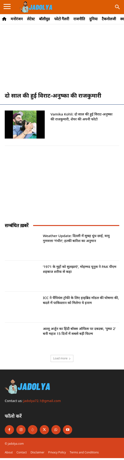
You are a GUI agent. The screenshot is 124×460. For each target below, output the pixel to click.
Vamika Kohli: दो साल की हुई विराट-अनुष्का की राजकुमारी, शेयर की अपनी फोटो (82, 116)
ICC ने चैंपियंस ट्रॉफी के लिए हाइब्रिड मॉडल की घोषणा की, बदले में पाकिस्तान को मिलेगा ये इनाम (81, 300)
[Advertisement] (62, 60)
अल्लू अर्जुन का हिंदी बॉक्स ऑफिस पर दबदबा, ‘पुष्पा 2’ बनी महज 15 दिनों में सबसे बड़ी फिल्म (79, 331)
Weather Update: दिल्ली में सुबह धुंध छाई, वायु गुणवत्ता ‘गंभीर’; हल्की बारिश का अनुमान (76, 238)
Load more (62, 358)
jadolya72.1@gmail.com (42, 400)
